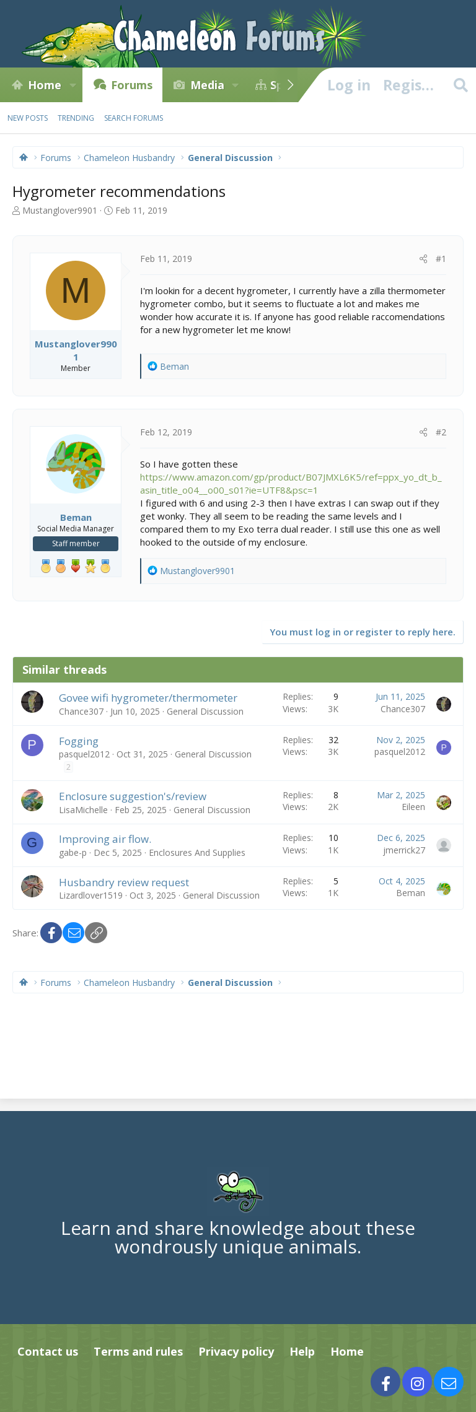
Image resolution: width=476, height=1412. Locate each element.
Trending (76, 118)
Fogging (79, 741)
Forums (131, 84)
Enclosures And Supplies (197, 852)
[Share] (423, 259)
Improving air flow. (105, 839)
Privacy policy (236, 1351)
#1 (441, 258)
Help (302, 1351)
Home (44, 84)
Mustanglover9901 (59, 210)
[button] (72, 85)
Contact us (47, 1351)
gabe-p (73, 852)
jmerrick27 (404, 850)
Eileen (413, 807)
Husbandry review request (124, 882)
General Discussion (205, 711)
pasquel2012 (84, 754)
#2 (441, 432)
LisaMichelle (83, 810)
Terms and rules (138, 1351)
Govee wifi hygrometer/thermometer (148, 698)
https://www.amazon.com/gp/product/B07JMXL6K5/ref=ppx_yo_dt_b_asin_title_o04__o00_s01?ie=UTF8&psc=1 (291, 483)
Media (207, 84)
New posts (27, 118)
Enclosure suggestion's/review (132, 796)
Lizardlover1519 (91, 895)
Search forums (133, 118)
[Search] (460, 85)
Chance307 (81, 711)
